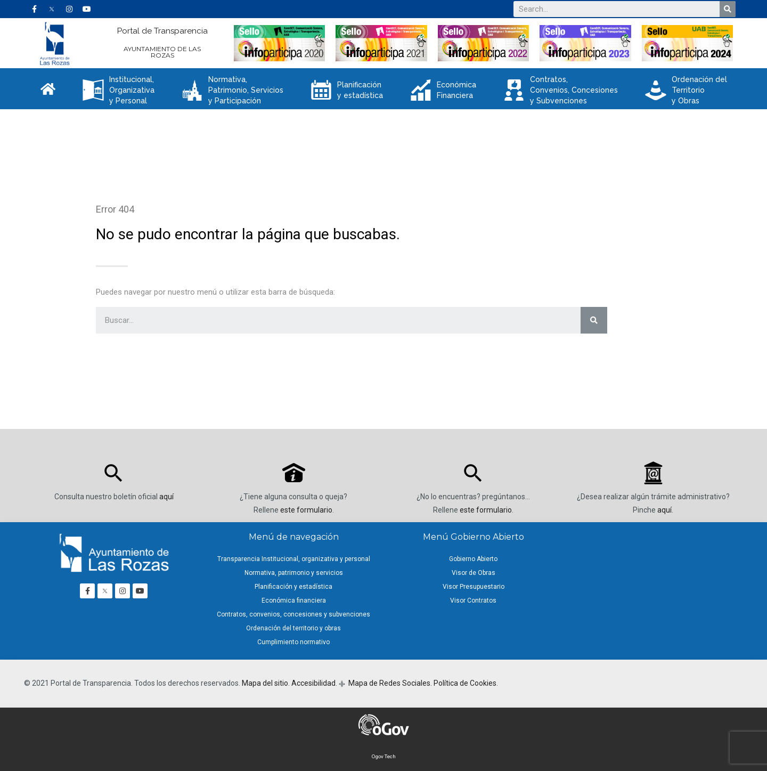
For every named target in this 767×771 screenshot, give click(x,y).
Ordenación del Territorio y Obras (686, 90)
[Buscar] (728, 9)
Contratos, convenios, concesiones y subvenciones (293, 614)
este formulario (306, 510)
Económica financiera (294, 600)
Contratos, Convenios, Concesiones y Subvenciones (560, 90)
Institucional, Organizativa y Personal (118, 90)
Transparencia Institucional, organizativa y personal (293, 559)
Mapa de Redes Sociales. (389, 683)
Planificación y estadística (347, 90)
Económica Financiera (443, 90)
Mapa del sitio (265, 683)
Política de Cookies (465, 683)
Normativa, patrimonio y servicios (293, 573)
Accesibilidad (313, 683)
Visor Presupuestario (473, 586)
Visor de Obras (473, 573)
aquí (166, 496)
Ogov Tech (384, 756)
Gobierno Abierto (473, 559)
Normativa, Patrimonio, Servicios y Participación (232, 90)
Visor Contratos (473, 600)
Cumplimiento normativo (293, 642)
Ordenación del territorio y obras (293, 628)
